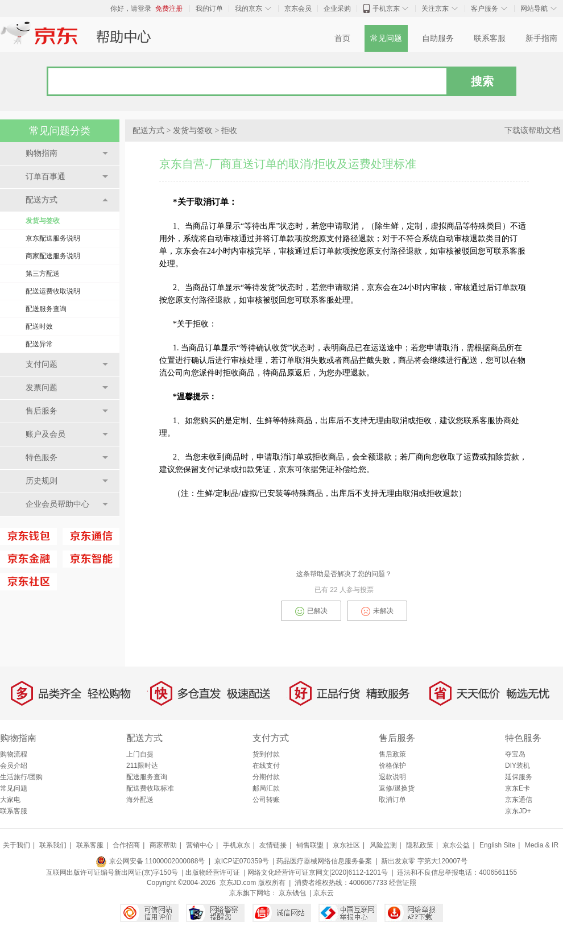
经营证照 (402, 883)
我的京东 (248, 9)
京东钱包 (292, 893)
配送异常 (39, 344)
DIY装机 (517, 766)
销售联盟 (310, 845)
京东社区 (346, 845)
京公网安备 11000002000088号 (150, 861)
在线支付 (266, 766)
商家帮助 (163, 845)
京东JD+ (518, 811)
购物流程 (13, 754)
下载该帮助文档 (532, 130)
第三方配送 (43, 274)
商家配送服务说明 (53, 256)
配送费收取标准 (150, 788)
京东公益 (456, 845)
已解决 (311, 611)
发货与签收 (43, 221)
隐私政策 (419, 845)
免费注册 (169, 9)
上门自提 (140, 754)
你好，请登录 (130, 9)
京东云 (323, 893)
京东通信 (518, 800)
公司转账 (266, 800)
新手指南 (541, 38)
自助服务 (438, 38)
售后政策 (392, 754)
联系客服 (490, 38)
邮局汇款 (266, 788)
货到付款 (266, 754)
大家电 (10, 800)
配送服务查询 (46, 309)
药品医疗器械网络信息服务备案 (324, 861)
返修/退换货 (397, 788)
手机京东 (386, 9)
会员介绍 (13, 766)
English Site (497, 845)
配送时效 (39, 326)
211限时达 (142, 766)
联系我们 (53, 845)
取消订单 (392, 800)
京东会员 (298, 9)
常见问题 (386, 38)
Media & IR (541, 845)
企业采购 (337, 9)
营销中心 (199, 845)
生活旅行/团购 (21, 777)
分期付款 (266, 777)
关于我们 (16, 845)
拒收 (229, 130)
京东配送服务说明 (53, 238)
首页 (342, 38)
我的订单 (209, 9)
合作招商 (126, 845)
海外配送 (140, 800)
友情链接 (273, 845)
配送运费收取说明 (53, 291)
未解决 (377, 611)
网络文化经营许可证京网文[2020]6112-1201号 (317, 872)
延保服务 (518, 777)
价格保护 (392, 766)
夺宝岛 (515, 754)
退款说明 (392, 777)
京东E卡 (517, 788)
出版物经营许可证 (212, 872)
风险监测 (383, 845)
